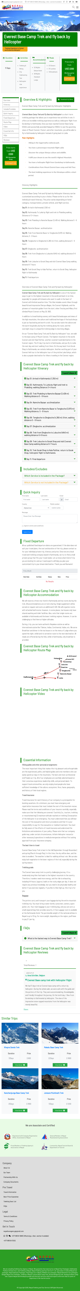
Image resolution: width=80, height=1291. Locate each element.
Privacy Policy (8, 1221)
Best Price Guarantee (11, 1197)
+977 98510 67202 (10, 1240)
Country (24, 504)
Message (25, 512)
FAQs (5, 1206)
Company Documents (11, 1182)
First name (25, 496)
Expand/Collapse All (69, 373)
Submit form (27, 532)
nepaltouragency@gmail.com (12, 2)
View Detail (20, 1065)
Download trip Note (65, 99)
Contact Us (69, 78)
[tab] (50, 378)
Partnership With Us (11, 1177)
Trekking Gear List (10, 1201)
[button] (6, 20)
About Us (7, 1168)
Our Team (7, 1172)
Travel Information (10, 1192)
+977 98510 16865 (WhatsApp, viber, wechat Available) (43, 2)
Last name (44, 496)
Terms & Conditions (10, 1216)
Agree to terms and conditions (34, 526)
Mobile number (55, 504)
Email (61, 496)
